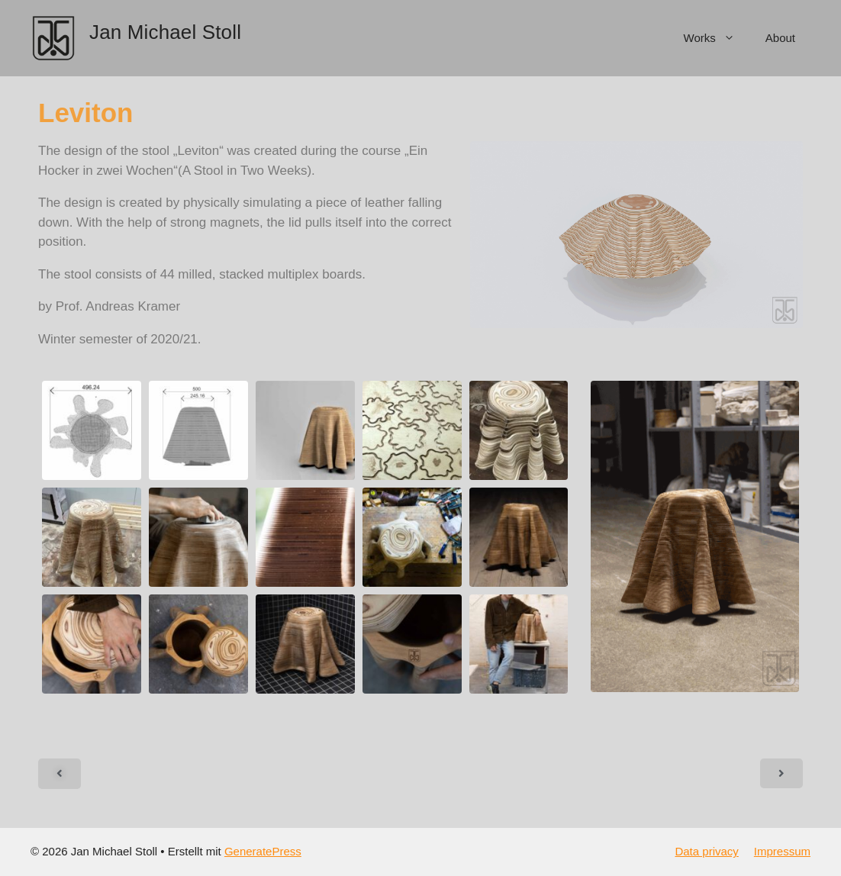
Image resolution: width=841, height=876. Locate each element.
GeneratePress (262, 851)
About (780, 37)
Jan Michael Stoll (165, 32)
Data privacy (706, 851)
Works (717, 38)
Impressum (782, 851)
